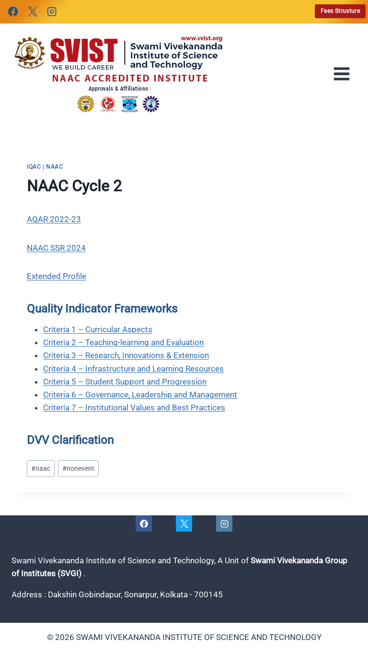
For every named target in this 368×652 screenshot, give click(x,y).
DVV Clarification (70, 440)
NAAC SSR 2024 (56, 248)
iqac (34, 166)
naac (54, 166)
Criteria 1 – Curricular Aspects (97, 329)
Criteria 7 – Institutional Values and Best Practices (134, 407)
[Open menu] (344, 74)
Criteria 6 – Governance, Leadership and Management (140, 394)
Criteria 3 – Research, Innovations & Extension (126, 355)
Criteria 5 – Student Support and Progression (125, 381)
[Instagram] (51, 11)
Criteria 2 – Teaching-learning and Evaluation (123, 342)
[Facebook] (13, 11)
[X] (32, 11)
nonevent (78, 468)
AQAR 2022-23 (54, 219)
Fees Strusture (340, 11)
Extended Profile (56, 276)
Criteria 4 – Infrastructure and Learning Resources (133, 368)
